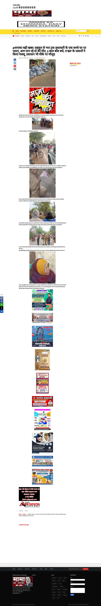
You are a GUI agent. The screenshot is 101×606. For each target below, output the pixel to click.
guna (60, 583)
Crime (53, 36)
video (26, 510)
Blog (46, 569)
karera (36, 36)
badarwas (28, 36)
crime (59, 581)
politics (53, 595)
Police (58, 36)
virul (58, 598)
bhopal (53, 581)
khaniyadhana (43, 36)
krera (53, 589)
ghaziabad (54, 583)
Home (17, 31)
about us (58, 31)
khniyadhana (55, 586)
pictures (54, 592)
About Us (20, 569)
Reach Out (34, 569)
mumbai (58, 589)
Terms (41, 569)
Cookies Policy (16, 33)
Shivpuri (36, 31)
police (64, 592)
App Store (27, 569)
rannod (59, 595)
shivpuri (21, 510)
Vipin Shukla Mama (40, 58)
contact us (50, 31)
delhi (64, 581)
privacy (43, 31)
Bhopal (30, 31)
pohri (33, 36)
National (23, 31)
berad (65, 578)
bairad (60, 578)
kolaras (22, 36)
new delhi (65, 589)
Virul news (63, 36)
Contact (51, 569)
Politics (49, 36)
